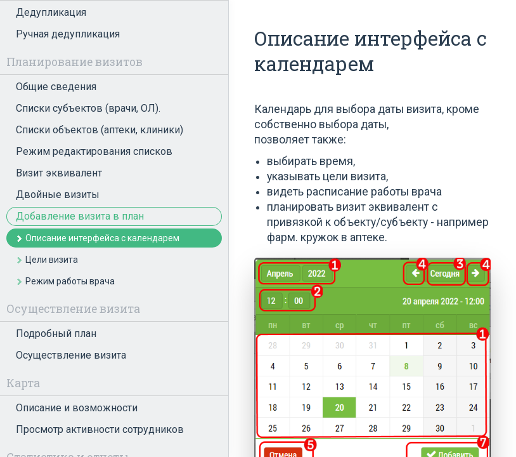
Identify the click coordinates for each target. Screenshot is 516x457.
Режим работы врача (70, 281)
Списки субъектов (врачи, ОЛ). (88, 108)
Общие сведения (56, 87)
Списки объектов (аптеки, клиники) (99, 130)
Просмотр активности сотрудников (100, 429)
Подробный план (56, 334)
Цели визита (51, 260)
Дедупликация (51, 12)
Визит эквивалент (59, 173)
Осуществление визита (71, 355)
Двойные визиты (58, 195)
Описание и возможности (77, 408)
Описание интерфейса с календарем (102, 238)
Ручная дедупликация (68, 34)
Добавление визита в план (80, 216)
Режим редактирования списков (94, 151)
